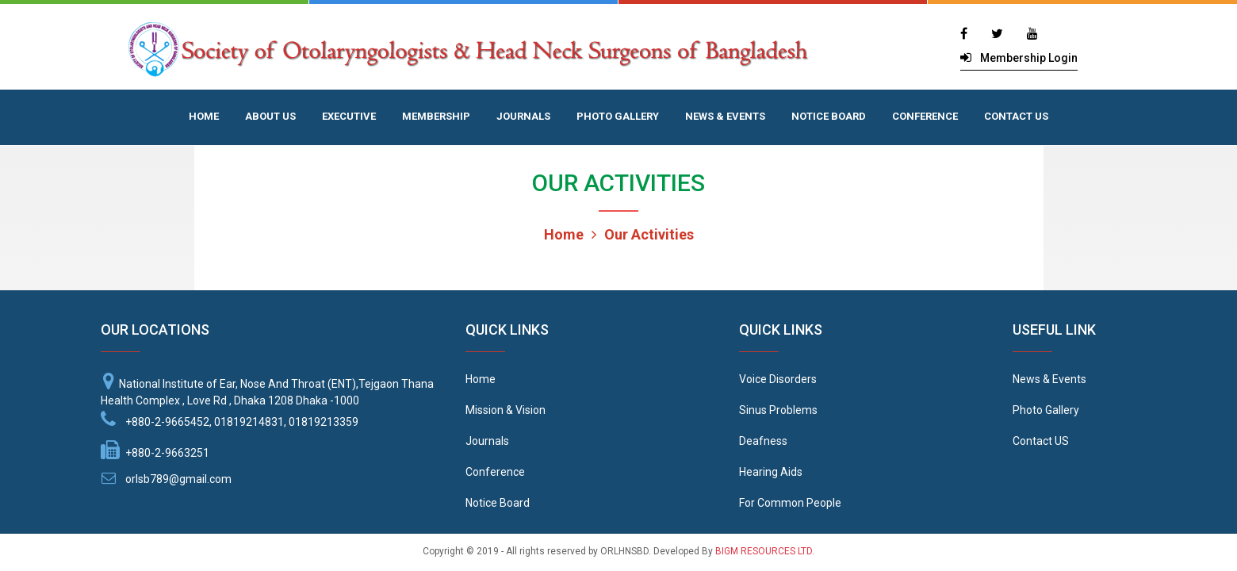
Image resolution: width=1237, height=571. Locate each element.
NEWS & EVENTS (725, 116)
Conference (495, 472)
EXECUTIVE (349, 116)
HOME (204, 116)
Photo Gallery (1046, 410)
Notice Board (497, 502)
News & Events (1049, 379)
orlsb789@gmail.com (178, 479)
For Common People (790, 502)
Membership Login (1029, 58)
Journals (487, 441)
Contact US (1041, 441)
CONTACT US (1016, 116)
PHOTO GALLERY (617, 116)
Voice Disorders (778, 379)
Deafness (763, 441)
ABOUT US (270, 116)
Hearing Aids (770, 472)
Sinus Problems (778, 410)
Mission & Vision (505, 410)
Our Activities (643, 234)
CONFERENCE (925, 116)
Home (564, 234)
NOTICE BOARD (828, 116)
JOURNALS (523, 116)
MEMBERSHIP (436, 116)
